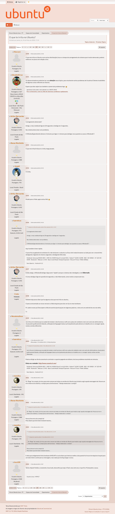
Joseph (17, 166)
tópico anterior (90, 42)
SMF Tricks (23, 506)
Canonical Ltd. (47, 508)
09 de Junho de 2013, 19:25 (37, 118)
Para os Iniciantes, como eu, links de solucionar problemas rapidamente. (47, 91)
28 (39, 47)
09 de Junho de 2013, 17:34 (37, 76)
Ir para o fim (12, 47)
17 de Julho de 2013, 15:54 (37, 427)
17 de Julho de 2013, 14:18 (37, 318)
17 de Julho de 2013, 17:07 (37, 464)
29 (42, 47)
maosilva (17, 376)
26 (33, 47)
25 (30, 47)
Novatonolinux (17, 316)
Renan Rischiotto (17, 143)
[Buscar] (97, 20)
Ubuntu (39, 508)
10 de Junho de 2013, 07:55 (37, 168)
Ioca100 (17, 462)
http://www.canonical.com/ (47, 363)
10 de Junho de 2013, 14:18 (37, 269)
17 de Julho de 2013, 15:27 (37, 340)
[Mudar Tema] (29, 2)
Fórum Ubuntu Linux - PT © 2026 (99, 509)
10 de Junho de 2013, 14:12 (37, 195)
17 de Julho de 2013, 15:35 (37, 377)
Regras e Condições (94, 511)
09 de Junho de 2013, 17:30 (37, 53)
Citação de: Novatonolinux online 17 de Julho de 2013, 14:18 (41, 345)
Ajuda (86, 511)
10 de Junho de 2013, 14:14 (37, 222)
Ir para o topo (13, 487)
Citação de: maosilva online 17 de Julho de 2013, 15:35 (40, 407)
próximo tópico (101, 42)
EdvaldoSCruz (17, 75)
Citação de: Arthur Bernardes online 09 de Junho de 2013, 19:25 (42, 227)
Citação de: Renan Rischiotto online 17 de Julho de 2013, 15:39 (42, 431)
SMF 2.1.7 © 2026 (11, 511)
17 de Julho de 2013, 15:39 (37, 402)
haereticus (17, 221)
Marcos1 (17, 52)
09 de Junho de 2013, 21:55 (37, 145)
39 (48, 47)
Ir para (80, 496)
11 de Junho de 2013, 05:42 (37, 296)
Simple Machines (22, 511)
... (27, 47)
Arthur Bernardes (17, 116)
